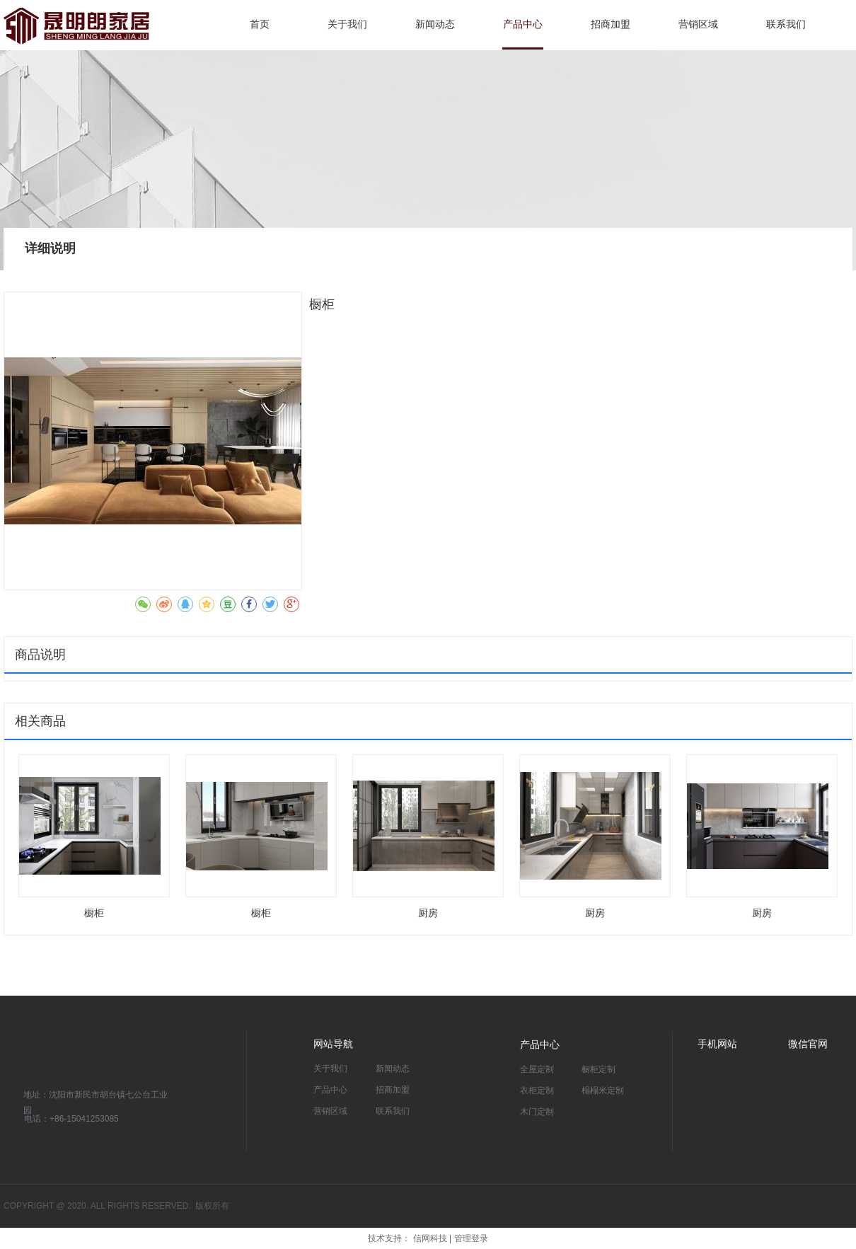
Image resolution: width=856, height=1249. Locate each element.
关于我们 (330, 1069)
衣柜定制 (537, 1090)
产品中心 (330, 1090)
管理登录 (471, 1238)
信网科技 (430, 1238)
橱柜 (94, 913)
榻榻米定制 (603, 1090)
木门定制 (537, 1112)
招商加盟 (393, 1090)
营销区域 (330, 1111)
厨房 (428, 913)
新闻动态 (393, 1069)
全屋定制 (537, 1069)
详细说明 (50, 248)
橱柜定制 (598, 1069)
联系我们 (393, 1111)
